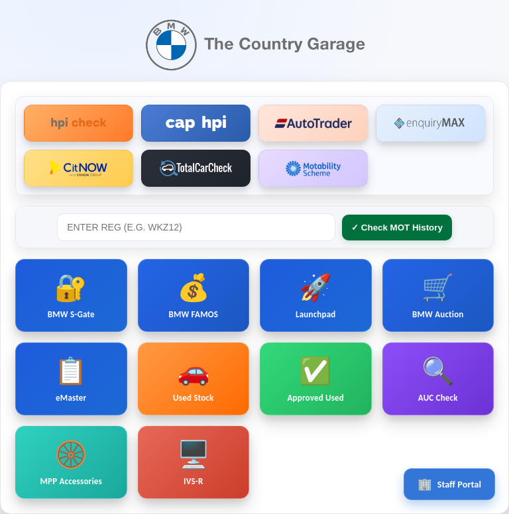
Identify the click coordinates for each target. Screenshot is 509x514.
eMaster (70, 379)
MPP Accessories (71, 462)
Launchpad (315, 295)
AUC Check (438, 379)
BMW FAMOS (193, 295)
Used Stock (193, 379)
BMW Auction (438, 295)
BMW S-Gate (71, 295)
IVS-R (193, 462)
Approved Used (315, 379)
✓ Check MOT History (397, 227)
